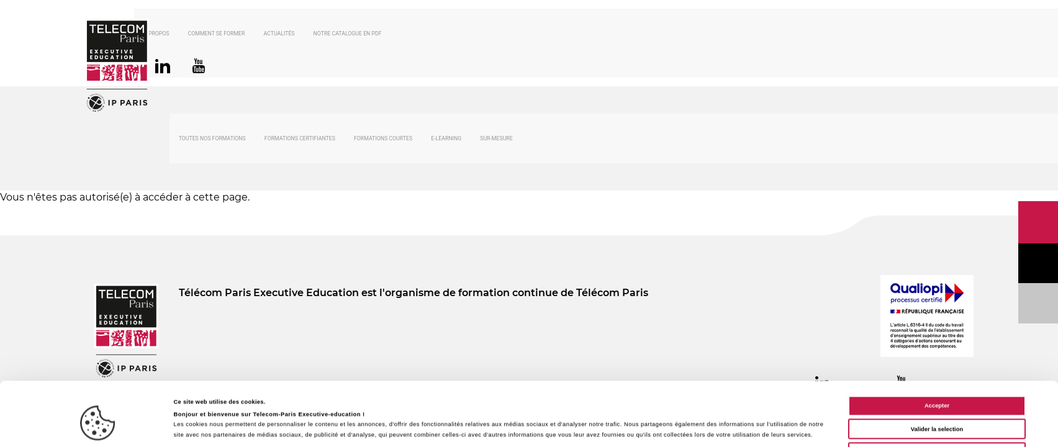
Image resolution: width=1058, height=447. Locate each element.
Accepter (937, 364)
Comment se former (251, 35)
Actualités (314, 35)
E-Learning (446, 140)
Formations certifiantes (299, 140)
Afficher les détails (553, 426)
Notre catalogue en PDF (382, 35)
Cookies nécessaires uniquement (937, 410)
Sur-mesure (496, 140)
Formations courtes (383, 140)
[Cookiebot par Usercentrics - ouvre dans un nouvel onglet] (97, 426)
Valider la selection (937, 387)
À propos (192, 35)
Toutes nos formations (212, 140)
